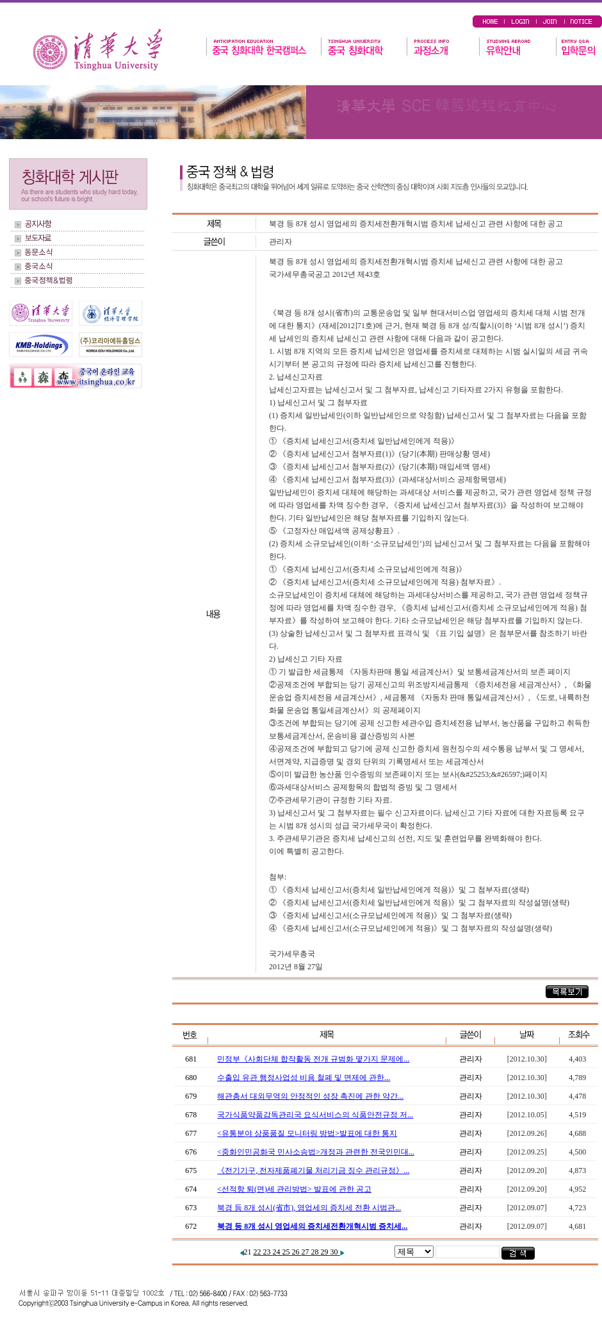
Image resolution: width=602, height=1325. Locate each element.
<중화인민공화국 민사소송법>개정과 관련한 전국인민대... (315, 1151)
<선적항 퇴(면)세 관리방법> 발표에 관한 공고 (294, 1189)
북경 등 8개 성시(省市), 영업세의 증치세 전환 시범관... (309, 1207)
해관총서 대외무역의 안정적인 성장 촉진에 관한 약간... (310, 1096)
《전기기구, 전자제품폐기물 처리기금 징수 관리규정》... (313, 1170)
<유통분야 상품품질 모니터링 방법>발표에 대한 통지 (307, 1133)
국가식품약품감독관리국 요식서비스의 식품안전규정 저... (315, 1114)
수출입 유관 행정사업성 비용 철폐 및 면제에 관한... (303, 1077)
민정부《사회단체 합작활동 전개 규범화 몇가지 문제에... (313, 1058)
